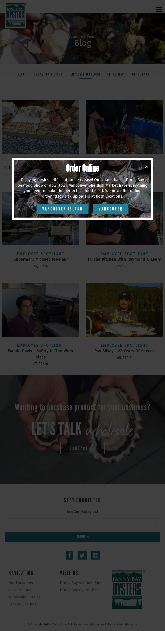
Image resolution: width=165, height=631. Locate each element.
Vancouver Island (62, 209)
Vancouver (111, 209)
